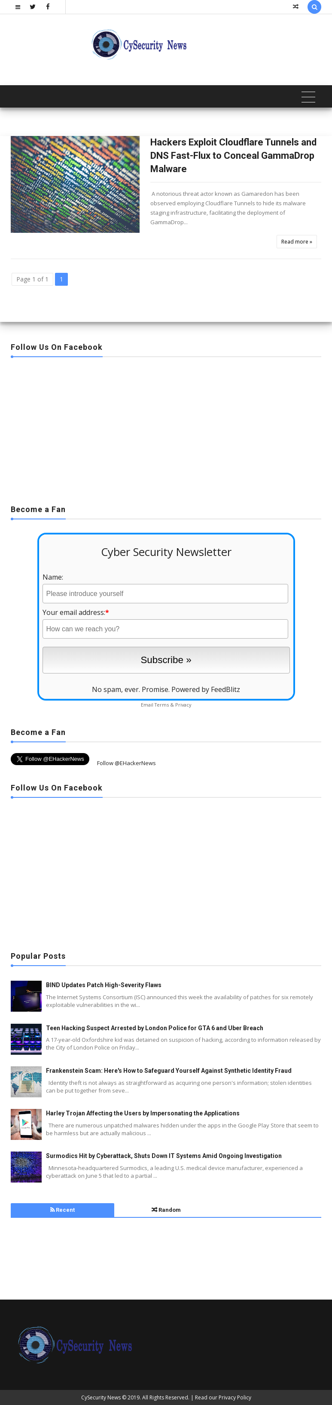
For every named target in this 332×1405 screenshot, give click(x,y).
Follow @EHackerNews (126, 763)
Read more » (296, 241)
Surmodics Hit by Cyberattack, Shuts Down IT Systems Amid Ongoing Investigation (164, 1155)
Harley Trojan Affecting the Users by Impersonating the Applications (143, 1113)
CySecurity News (101, 1397)
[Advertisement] (166, 428)
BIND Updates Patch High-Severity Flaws (103, 985)
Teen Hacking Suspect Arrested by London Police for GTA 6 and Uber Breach (154, 1028)
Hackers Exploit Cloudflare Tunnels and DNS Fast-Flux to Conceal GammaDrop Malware (233, 155)
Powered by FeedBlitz (205, 689)
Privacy (183, 704)
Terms (162, 704)
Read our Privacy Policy (223, 1397)
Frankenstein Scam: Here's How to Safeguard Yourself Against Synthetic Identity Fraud (169, 1070)
